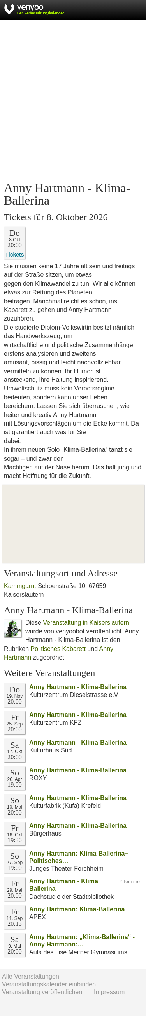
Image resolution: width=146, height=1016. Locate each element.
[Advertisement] (73, 100)
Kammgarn (19, 586)
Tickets (14, 254)
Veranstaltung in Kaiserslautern (86, 622)
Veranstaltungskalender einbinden (49, 984)
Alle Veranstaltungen (30, 976)
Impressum (109, 992)
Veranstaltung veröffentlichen (42, 992)
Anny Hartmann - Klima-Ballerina (78, 687)
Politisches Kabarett (57, 648)
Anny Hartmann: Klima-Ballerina (77, 909)
